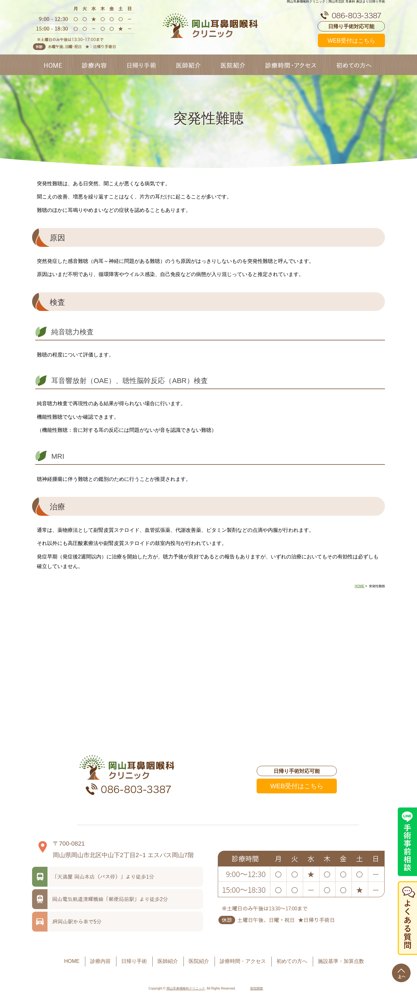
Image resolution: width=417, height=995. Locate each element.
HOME (359, 586)
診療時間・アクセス (243, 961)
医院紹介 (199, 961)
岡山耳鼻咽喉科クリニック (185, 988)
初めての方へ (292, 961)
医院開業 (256, 988)
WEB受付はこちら (351, 41)
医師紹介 (167, 961)
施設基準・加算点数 (341, 961)
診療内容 (100, 961)
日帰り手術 (134, 961)
